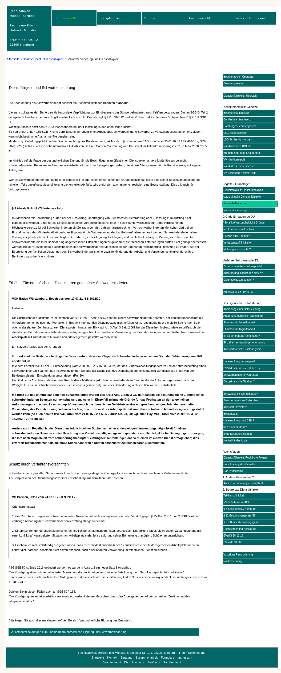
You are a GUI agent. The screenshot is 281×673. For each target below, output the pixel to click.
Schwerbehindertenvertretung (240, 374)
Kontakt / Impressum (250, 18)
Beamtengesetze (233, 83)
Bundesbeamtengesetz (237, 119)
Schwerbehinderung (235, 203)
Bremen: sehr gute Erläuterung (241, 152)
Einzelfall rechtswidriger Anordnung (244, 342)
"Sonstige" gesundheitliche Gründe (243, 222)
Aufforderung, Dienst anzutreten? (243, 273)
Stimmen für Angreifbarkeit (239, 322)
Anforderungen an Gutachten (240, 400)
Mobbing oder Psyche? (237, 249)
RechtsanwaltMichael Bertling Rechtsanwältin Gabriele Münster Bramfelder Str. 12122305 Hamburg (25, 27)
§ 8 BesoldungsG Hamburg (239, 508)
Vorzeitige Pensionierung (238, 554)
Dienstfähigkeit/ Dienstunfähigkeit (243, 190)
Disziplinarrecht (111, 18)
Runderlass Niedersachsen (239, 166)
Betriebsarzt (230, 413)
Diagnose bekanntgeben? (238, 279)
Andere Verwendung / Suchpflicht (243, 483)
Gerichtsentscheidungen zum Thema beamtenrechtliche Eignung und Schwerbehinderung (68, 631)
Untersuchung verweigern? (239, 361)
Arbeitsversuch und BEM (238, 292)
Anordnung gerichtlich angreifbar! (243, 315)
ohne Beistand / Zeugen (237, 433)
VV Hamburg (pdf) (234, 159)
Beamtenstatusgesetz (236, 112)
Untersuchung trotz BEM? (238, 420)
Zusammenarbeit (147, 657)
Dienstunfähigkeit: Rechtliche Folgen (245, 457)
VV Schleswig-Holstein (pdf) (239, 172)
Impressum (185, 657)
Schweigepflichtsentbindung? (240, 393)
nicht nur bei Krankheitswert (239, 229)
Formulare (167, 657)
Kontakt (112, 657)
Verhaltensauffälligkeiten (237, 242)
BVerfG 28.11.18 (233, 535)
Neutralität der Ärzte (235, 440)
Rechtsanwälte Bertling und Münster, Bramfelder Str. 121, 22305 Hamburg (127, 652)
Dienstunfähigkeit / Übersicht (240, 95)
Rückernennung (232, 561)
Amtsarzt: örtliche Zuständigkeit (242, 349)
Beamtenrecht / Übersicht (238, 76)
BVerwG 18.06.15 (233, 542)
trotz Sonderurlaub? (235, 427)
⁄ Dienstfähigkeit (53, 59)
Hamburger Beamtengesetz (239, 126)
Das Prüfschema (233, 470)
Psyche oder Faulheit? (236, 235)
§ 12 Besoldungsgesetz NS (239, 515)
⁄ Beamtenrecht (31, 59)
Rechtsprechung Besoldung (239, 528)
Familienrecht (199, 18)
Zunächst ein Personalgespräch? (242, 266)
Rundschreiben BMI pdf (237, 146)
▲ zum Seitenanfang (192, 652)
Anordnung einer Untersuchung (241, 309)
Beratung (127, 657)
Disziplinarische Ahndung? (239, 381)
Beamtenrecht (65, 18)
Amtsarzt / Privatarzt (235, 407)
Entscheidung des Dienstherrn (241, 464)
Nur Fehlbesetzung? (235, 210)
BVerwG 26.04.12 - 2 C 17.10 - (241, 368)
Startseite (13, 59)
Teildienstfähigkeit (233, 495)
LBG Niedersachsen (235, 132)
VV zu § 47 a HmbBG (236, 502)
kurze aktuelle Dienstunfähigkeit (242, 196)
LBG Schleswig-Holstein (237, 139)
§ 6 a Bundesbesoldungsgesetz (242, 522)
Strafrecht (152, 18)
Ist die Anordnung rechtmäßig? (241, 335)
